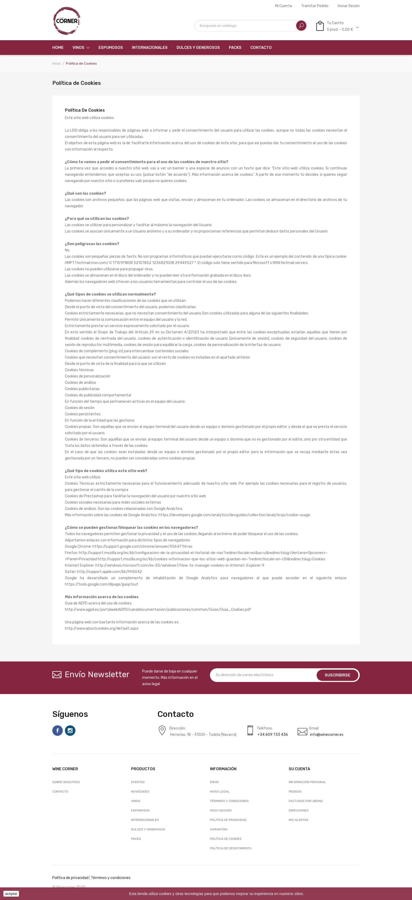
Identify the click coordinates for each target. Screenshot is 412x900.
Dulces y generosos (148, 829)
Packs (136, 839)
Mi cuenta (283, 6)
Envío (214, 782)
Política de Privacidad (228, 820)
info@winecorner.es (326, 734)
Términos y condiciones (229, 801)
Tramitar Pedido (314, 6)
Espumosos (140, 810)
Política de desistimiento (230, 848)
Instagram (70, 730)
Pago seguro (221, 810)
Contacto (60, 791)
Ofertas (138, 782)
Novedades (140, 791)
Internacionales (145, 820)
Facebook (57, 730)
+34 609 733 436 (273, 734)
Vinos (135, 801)
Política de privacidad (70, 878)
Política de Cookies (226, 839)
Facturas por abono (306, 801)
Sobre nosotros (66, 782)
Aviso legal (220, 791)
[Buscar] (250, 26)
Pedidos (295, 791)
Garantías (219, 829)
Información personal (307, 782)
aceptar (11, 894)
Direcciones (299, 810)
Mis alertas (298, 820)
